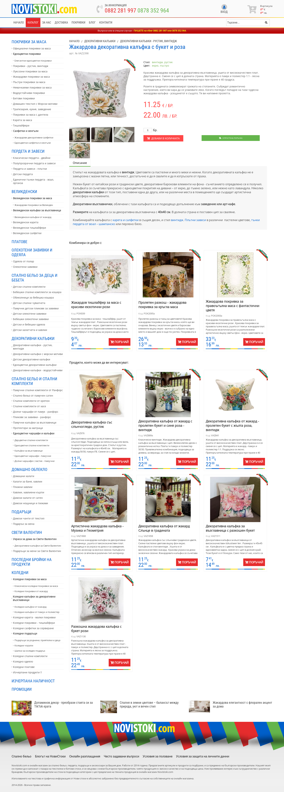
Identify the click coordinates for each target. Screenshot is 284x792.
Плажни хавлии (22, 487)
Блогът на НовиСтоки (50, 756)
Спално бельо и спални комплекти (34, 381)
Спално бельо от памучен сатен (33, 395)
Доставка (61, 22)
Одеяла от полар (23, 261)
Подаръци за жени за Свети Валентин (37, 551)
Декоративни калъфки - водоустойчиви (37, 370)
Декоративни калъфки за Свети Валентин (37, 545)
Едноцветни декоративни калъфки (35, 365)
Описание (80, 163)
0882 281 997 (120, 10)
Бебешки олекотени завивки (31, 319)
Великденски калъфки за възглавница (37, 210)
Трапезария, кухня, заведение (32, 109)
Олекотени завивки (25, 266)
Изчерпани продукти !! (27, 672)
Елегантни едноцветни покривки (33, 60)
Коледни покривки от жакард (31, 591)
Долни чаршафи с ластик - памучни (34, 461)
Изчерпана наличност (33, 681)
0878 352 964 (153, 10)
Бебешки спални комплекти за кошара (37, 292)
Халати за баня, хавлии (27, 481)
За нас (46, 22)
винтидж (177, 220)
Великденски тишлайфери (29, 227)
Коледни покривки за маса (30, 579)
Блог (92, 22)
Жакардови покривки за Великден (33, 205)
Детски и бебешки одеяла (29, 324)
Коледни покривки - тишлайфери (34, 622)
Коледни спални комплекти (30, 656)
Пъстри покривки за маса (29, 82)
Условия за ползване (157, 756)
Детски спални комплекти (29, 286)
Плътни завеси (195, 220)
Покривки (78, 22)
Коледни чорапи (23, 645)
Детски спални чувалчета (29, 303)
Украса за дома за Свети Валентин (35, 539)
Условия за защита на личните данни (202, 756)
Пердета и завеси (28, 151)
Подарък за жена (23, 524)
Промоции (22, 689)
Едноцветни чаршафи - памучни (32, 456)
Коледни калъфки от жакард (30, 606)
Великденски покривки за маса (32, 198)
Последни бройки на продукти (32, 562)
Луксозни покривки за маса (30, 71)
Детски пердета (23, 174)
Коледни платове (24, 667)
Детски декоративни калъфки (31, 359)
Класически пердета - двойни (31, 158)
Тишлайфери (21, 125)
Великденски (24, 191)
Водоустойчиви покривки (29, 93)
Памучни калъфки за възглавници (34, 422)
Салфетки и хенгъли (25, 131)
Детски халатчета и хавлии (30, 330)
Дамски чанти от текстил (28, 518)
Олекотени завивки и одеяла (32, 252)
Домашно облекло (29, 469)
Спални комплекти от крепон (31, 401)
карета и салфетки (126, 220)
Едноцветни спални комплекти (31, 445)
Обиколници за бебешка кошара (33, 297)
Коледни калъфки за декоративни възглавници (34, 598)
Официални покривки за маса (32, 48)
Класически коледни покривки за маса (36, 586)
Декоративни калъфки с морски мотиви (38, 354)
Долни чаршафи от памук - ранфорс (35, 411)
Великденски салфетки (27, 233)
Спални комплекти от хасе (29, 406)
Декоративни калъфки (33, 338)
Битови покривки (24, 98)
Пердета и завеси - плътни (30, 168)
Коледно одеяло (23, 661)
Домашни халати (23, 476)
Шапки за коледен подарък (29, 650)
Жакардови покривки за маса (31, 76)
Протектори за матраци (28, 428)
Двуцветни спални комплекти (31, 440)
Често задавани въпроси (121, 756)
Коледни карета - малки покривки (34, 617)
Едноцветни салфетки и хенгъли (32, 142)
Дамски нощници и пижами (30, 503)
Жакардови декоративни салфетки (33, 137)
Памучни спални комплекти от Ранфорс (38, 390)
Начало (18, 22)
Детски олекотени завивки (29, 313)
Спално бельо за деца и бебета (34, 277)
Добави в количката (163, 138)
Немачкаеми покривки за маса (32, 87)
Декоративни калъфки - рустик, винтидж (33, 346)
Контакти (105, 22)
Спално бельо (21, 756)
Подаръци (21, 511)
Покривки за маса (29, 41)
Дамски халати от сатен (28, 497)
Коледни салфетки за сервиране (33, 628)
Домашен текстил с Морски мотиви (35, 103)
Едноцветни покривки (27, 54)
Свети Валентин (27, 532)
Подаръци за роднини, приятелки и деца (37, 640)
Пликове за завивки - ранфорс (32, 417)
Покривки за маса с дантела (30, 114)
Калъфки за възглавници (28, 450)
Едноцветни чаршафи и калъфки (33, 433)
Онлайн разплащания (84, 756)
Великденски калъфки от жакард (32, 217)
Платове (19, 241)
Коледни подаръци (25, 633)
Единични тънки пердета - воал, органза (33, 181)
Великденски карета (25, 222)
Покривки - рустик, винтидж (30, 66)
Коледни (20, 572)
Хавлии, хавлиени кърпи (28, 492)
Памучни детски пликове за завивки (36, 308)
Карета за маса (22, 120)
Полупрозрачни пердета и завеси (34, 163)
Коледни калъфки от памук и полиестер (36, 612)
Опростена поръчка (230, 138)
